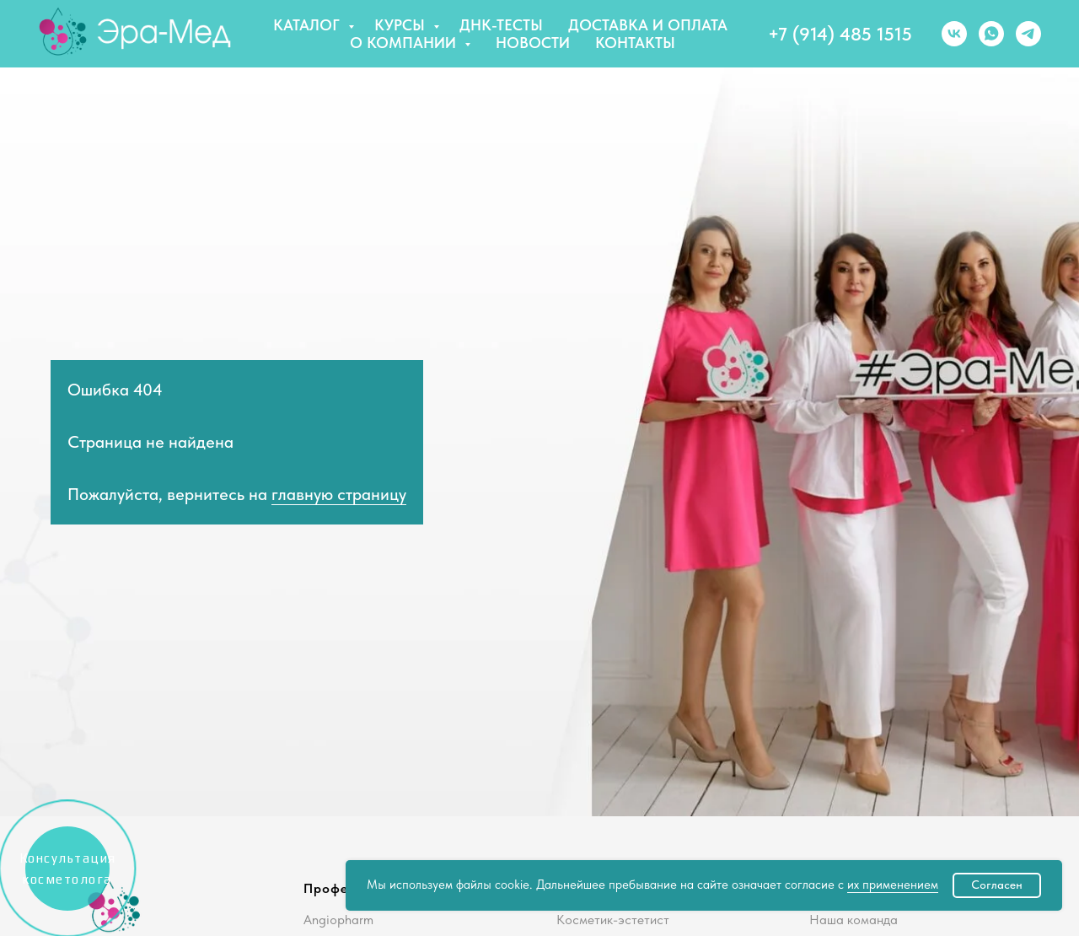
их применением (892, 884)
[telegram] (1028, 33)
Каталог (308, 25)
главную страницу (338, 494)
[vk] (954, 33)
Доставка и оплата (647, 25)
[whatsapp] (991, 33)
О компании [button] (405, 42)
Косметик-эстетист (612, 920)
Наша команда (853, 920)
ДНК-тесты (501, 25)
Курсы (401, 25)
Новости (533, 42)
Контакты (635, 42)
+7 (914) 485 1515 (840, 34)
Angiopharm (338, 920)
